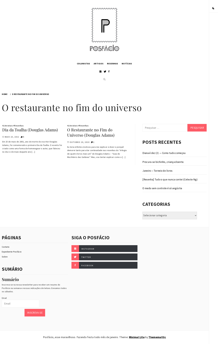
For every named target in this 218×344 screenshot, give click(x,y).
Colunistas (83, 63)
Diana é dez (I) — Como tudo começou (164, 153)
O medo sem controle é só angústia (162, 188)
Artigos (99, 63)
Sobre (5, 256)
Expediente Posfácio (11, 251)
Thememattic (157, 337)
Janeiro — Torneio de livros (157, 170)
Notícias (127, 63)
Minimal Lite (137, 337)
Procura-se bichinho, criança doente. (163, 162)
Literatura (8, 125)
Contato (5, 246)
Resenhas (112, 63)
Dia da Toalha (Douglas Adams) (30, 129)
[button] (213, 8)
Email (4, 298)
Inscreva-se (35, 312)
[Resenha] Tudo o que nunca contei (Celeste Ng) (170, 179)
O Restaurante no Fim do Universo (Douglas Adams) (90, 132)
